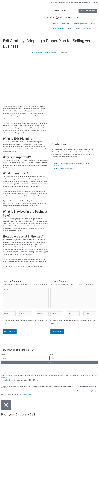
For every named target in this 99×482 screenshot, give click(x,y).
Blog (69, 28)
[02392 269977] (70, 11)
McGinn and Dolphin (26, 396)
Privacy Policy (91, 392)
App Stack (65, 24)
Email (51, 356)
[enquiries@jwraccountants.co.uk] (70, 18)
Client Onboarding (58, 28)
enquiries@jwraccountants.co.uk (65, 17)
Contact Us (87, 28)
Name (3, 356)
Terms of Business (77, 392)
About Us (55, 24)
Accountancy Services (80, 24)
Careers (77, 28)
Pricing (93, 24)
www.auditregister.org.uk (9, 381)
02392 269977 (60, 10)
